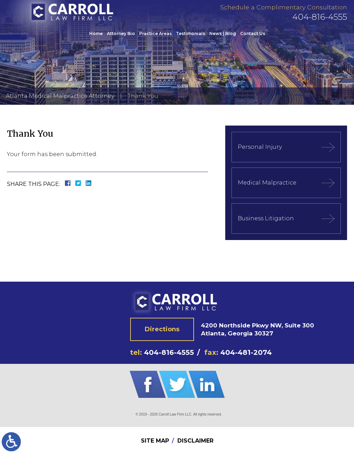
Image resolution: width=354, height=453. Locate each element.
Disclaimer (195, 440)
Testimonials (190, 39)
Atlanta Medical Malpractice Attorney (60, 96)
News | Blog (222, 39)
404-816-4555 (319, 22)
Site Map (155, 440)
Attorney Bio (121, 39)
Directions (162, 329)
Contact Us (252, 39)
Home (96, 39)
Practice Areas (155, 39)
